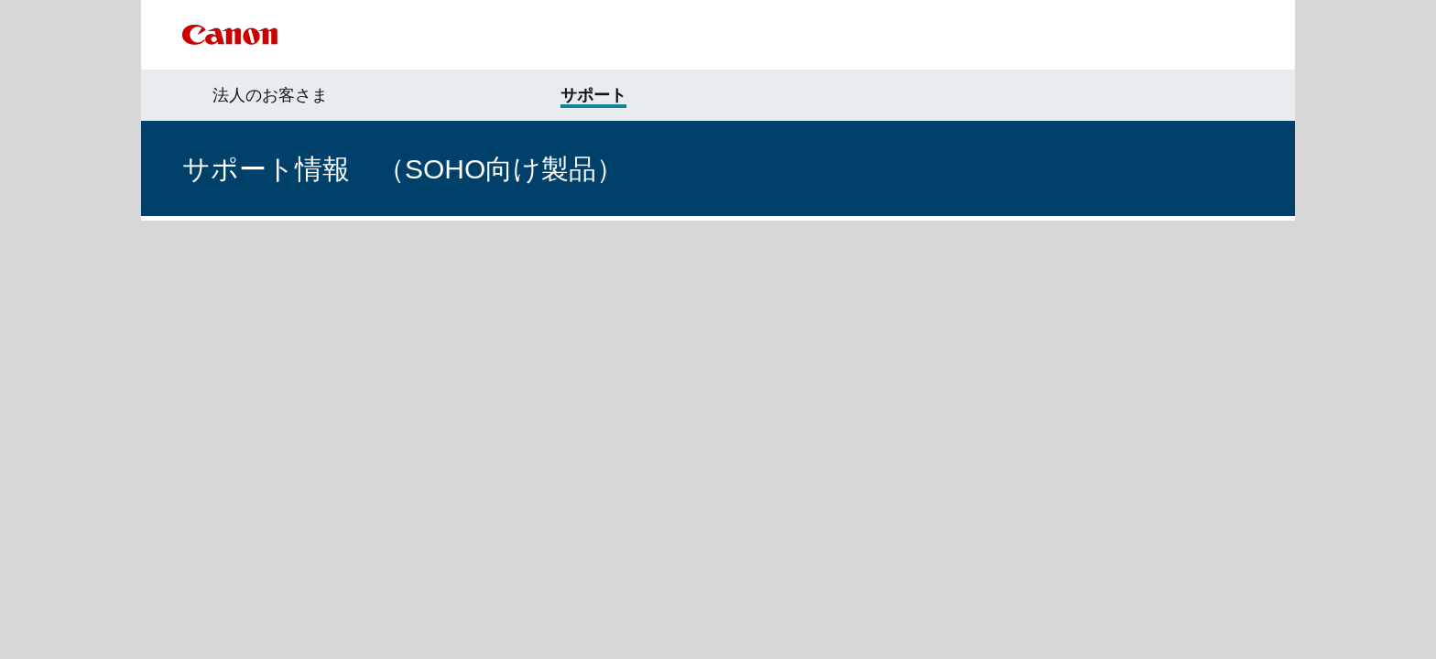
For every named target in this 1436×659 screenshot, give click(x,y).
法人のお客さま (270, 95)
